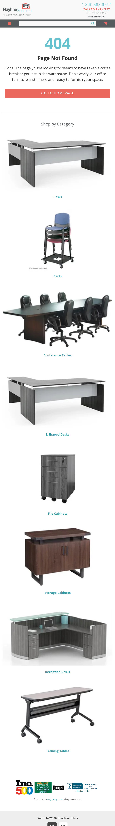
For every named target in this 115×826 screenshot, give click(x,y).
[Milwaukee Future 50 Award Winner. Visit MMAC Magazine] (58, 787)
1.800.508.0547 (96, 4)
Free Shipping (96, 16)
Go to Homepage (57, 93)
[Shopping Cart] (105, 23)
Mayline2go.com (55, 799)
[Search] (92, 23)
